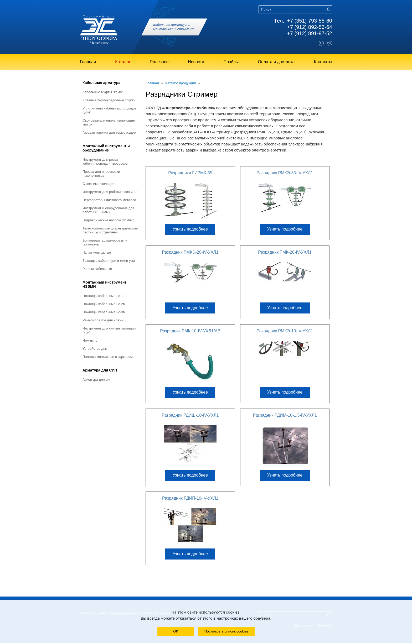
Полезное (159, 62)
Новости (196, 62)
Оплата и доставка (276, 62)
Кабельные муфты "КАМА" (103, 92)
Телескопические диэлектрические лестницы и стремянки (110, 230)
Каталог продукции (180, 83)
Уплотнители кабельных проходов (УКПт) (110, 110)
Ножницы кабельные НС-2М (104, 304)
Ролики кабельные (97, 269)
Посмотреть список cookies (226, 631)
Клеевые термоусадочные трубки (109, 100)
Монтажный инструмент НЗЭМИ (104, 284)
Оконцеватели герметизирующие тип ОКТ (109, 122)
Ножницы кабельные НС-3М (104, 312)
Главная (88, 62)
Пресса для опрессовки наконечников (101, 173)
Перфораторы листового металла (109, 200)
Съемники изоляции (98, 184)
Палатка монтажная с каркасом (108, 357)
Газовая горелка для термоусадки (109, 132)
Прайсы (231, 62)
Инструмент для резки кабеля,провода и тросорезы (105, 161)
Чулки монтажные (97, 252)
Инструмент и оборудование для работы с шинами (109, 210)
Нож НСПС (90, 340)
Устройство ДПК (95, 349)
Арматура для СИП (100, 370)
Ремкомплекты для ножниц (104, 320)
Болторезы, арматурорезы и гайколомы (105, 242)
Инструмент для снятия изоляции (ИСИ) (109, 330)
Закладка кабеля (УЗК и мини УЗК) (109, 261)
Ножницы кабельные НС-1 (103, 296)
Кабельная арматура (101, 83)
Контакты (323, 62)
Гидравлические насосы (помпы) (108, 220)
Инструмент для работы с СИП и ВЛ (110, 192)
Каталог (122, 62)
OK (175, 631)
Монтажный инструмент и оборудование (106, 148)
